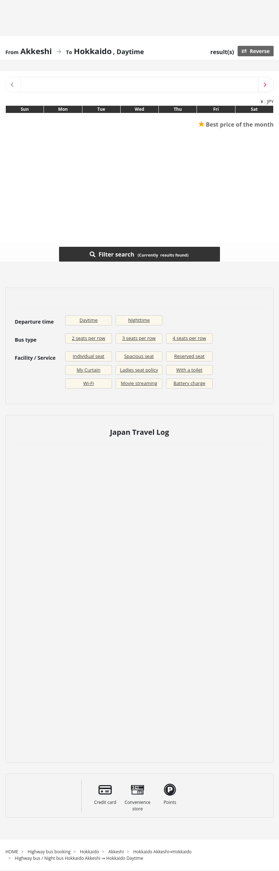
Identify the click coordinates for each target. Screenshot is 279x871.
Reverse (256, 51)
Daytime (89, 320)
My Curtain (88, 370)
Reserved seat (189, 356)
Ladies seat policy (139, 370)
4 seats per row (189, 338)
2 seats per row (88, 338)
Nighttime (139, 320)
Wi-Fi (88, 383)
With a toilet (189, 370)
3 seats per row (139, 338)
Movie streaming (139, 383)
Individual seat (88, 356)
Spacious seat (139, 356)
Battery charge (190, 383)
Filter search (139, 254)
